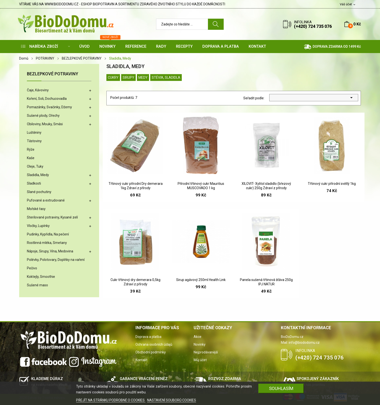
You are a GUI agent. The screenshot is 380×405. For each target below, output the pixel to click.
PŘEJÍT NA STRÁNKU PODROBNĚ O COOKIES (110, 400)
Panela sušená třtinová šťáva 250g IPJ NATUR (266, 282)
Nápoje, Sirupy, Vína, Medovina (50, 251)
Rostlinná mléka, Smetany (47, 243)
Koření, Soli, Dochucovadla (47, 99)
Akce (197, 337)
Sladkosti (34, 183)
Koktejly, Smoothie (41, 277)
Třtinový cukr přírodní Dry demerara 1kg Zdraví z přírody (136, 186)
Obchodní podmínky (150, 352)
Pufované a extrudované (46, 200)
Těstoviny (34, 141)
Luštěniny (34, 132)
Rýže (30, 149)
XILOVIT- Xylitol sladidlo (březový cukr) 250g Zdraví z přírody (266, 186)
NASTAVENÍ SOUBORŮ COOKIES (171, 400)
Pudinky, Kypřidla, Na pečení (48, 234)
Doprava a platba (148, 337)
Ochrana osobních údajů (153, 344)
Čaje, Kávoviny (38, 90)
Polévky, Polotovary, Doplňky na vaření (56, 260)
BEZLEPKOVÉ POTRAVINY (52, 74)
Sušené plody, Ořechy (43, 115)
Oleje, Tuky (35, 166)
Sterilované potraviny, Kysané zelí (52, 217)
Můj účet (200, 360)
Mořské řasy (36, 209)
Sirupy (128, 77)
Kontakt (141, 360)
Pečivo (32, 268)
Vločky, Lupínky (38, 226)
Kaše (30, 158)
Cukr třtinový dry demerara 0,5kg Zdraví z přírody (135, 282)
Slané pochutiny (39, 192)
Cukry (113, 77)
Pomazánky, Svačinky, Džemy (49, 107)
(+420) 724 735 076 (313, 26)
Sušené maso (37, 285)
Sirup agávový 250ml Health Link (201, 280)
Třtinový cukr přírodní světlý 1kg (332, 184)
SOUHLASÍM (281, 388)
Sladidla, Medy (38, 175)
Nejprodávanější (206, 352)
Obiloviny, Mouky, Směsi (45, 124)
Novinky (200, 344)
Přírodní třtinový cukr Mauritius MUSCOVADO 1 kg (201, 186)
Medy (143, 77)
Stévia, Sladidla (166, 77)
